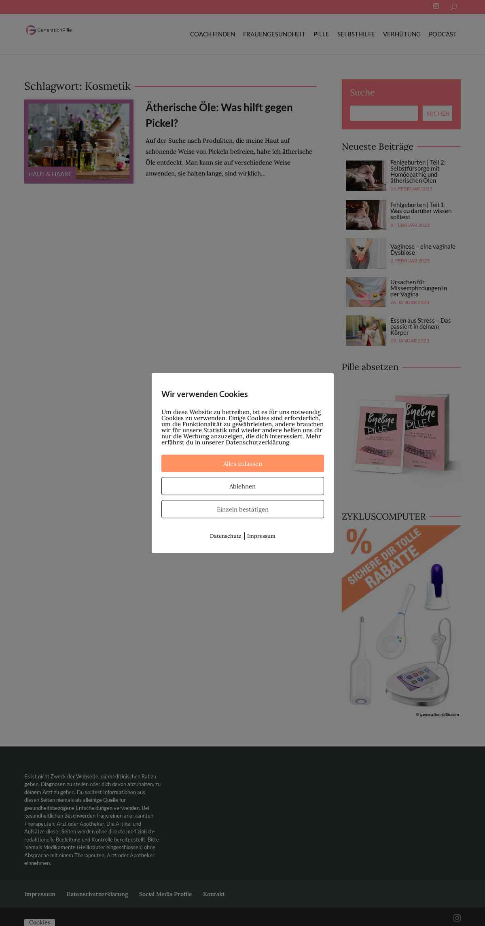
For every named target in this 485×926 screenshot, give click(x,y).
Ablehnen (242, 486)
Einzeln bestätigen (243, 509)
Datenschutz (225, 536)
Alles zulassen (242, 463)
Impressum (261, 536)
